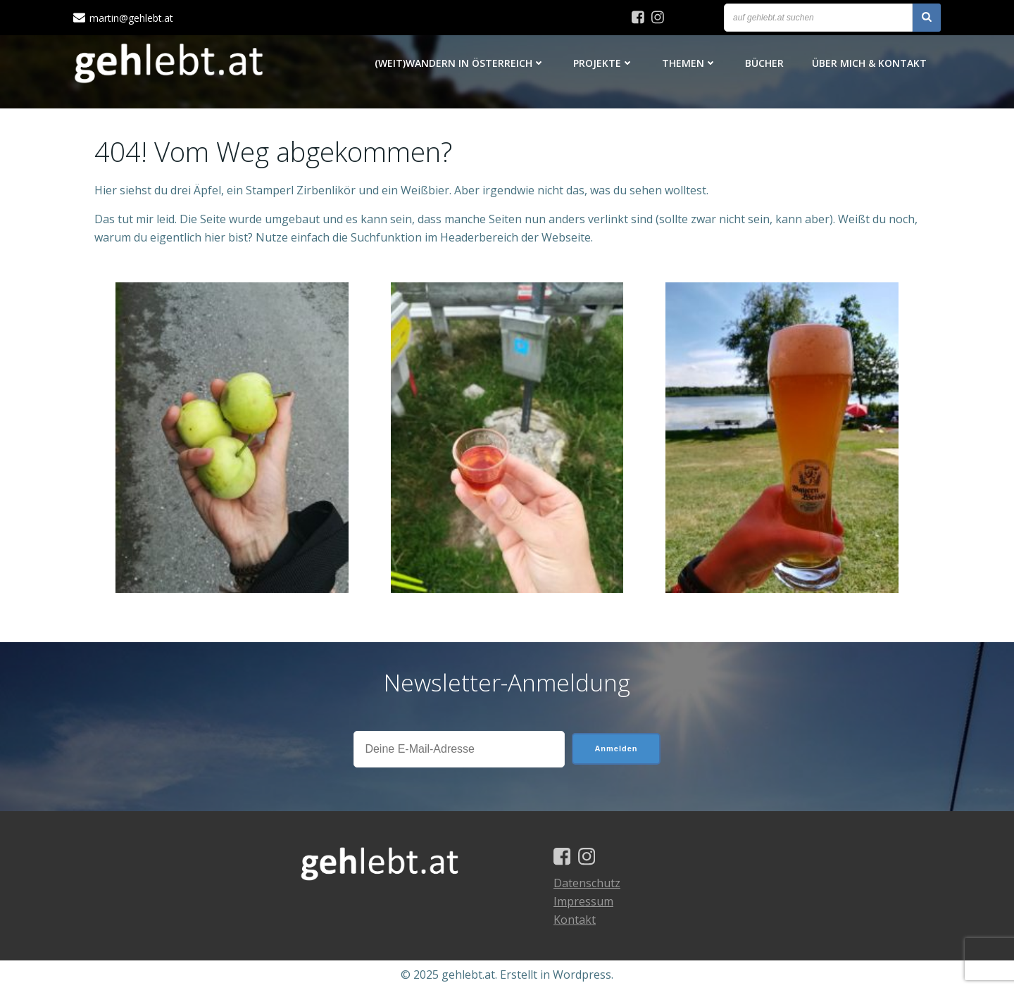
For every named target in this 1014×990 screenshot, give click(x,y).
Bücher (764, 63)
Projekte (603, 63)
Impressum (583, 901)
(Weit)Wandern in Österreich (460, 63)
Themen (689, 63)
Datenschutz (586, 883)
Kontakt (574, 919)
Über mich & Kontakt (869, 63)
